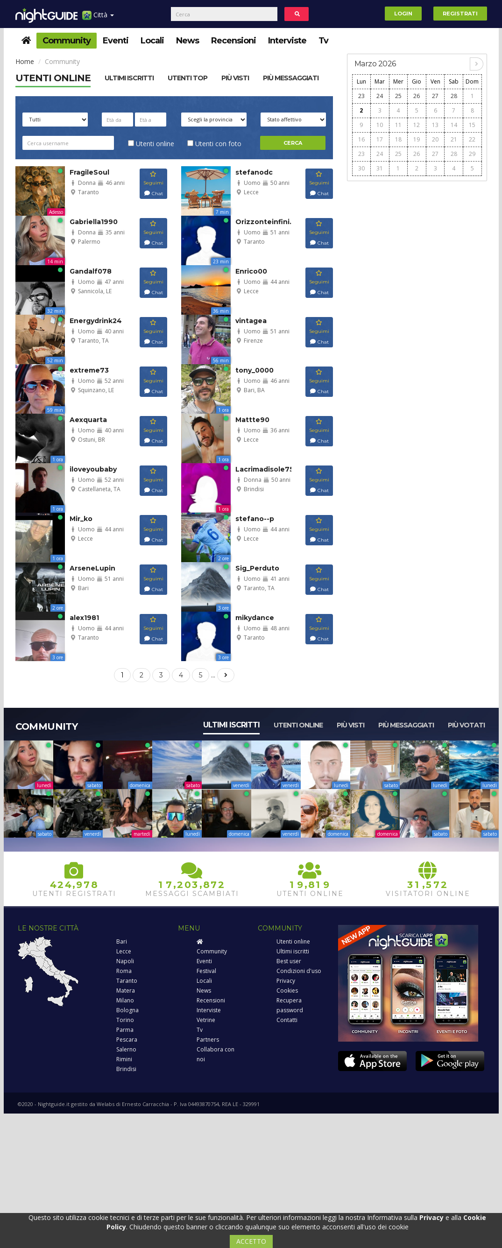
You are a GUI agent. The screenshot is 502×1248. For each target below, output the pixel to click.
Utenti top (187, 78)
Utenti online (53, 78)
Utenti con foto (214, 143)
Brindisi (126, 1069)
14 (454, 125)
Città (98, 18)
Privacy (285, 981)
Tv (323, 40)
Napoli (125, 961)
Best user (288, 961)
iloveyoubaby (93, 469)
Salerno (126, 1049)
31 (379, 168)
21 (454, 139)
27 (435, 96)
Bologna (127, 1010)
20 (435, 139)
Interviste (287, 40)
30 (361, 168)
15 (472, 125)
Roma (124, 971)
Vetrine (206, 1020)
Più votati (466, 725)
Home (24, 61)
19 (416, 139)
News (187, 40)
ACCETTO (251, 1241)
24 (379, 96)
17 (379, 139)
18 (398, 139)
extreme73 (89, 370)
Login (403, 13)
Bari (121, 941)
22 (472, 139)
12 (416, 125)
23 (361, 96)
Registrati (460, 13)
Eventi (115, 40)
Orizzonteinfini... (265, 222)
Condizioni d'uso (298, 971)
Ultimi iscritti (231, 724)
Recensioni (233, 40)
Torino (125, 1020)
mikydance (254, 617)
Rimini (124, 1059)
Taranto (126, 981)
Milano (125, 1000)
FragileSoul (89, 172)
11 (398, 125)
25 (398, 96)
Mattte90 (252, 420)
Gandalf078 (91, 271)
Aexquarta (88, 420)
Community (66, 40)
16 (361, 139)
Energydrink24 (96, 321)
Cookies (287, 990)
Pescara (126, 1040)
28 (454, 96)
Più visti (235, 78)
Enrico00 (251, 271)
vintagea (251, 321)
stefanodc (254, 172)
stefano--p (254, 519)
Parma (125, 1030)
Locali (152, 40)
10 (379, 125)
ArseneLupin (92, 568)
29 (472, 154)
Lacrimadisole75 (264, 469)
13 (435, 125)
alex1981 (84, 617)
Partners (208, 1040)
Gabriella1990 (94, 222)
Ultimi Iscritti (129, 78)
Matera (125, 990)
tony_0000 (254, 370)
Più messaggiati (290, 78)
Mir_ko (81, 519)
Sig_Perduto (257, 568)
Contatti (286, 1020)
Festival (206, 971)
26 (416, 96)
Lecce (123, 951)
